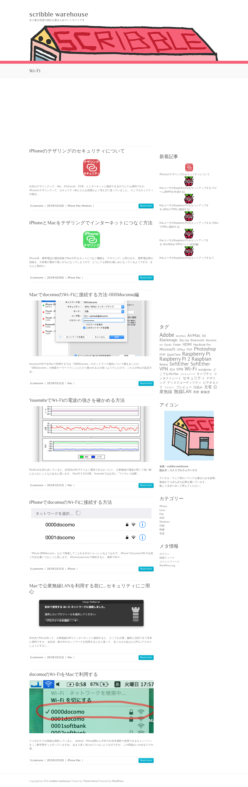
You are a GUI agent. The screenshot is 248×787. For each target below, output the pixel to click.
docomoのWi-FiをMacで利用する (63, 674)
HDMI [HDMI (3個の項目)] (187, 344)
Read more (146, 205)
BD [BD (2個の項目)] (204, 336)
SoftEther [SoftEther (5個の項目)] (179, 364)
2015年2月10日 (55, 760)
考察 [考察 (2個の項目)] (196, 392)
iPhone (71, 205)
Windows (87, 205)
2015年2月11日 (55, 657)
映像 (161, 529)
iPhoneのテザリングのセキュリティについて (77, 150)
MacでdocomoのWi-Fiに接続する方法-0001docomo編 (84, 294)
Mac (78, 205)
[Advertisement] (124, 107)
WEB (161, 518)
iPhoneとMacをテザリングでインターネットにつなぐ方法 (90, 222)
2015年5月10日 (55, 205)
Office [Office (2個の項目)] (181, 349)
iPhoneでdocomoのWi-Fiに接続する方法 (70, 502)
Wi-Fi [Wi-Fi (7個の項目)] (191, 368)
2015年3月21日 (55, 383)
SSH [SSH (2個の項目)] (172, 369)
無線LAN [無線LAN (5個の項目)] (182, 391)
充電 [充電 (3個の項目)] (208, 386)
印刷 (161, 525)
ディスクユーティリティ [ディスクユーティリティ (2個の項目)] (184, 382)
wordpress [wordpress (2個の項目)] (205, 369)
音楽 (161, 533)
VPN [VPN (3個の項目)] (179, 369)
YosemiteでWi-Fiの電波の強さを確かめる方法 (77, 400)
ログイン (164, 553)
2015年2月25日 (55, 485)
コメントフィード (169, 561)
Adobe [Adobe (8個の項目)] (166, 334)
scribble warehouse (58, 14)
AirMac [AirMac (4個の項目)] (194, 335)
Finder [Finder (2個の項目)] (177, 344)
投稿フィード (167, 557)
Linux (162, 510)
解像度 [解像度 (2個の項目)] (205, 392)
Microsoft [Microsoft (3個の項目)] (167, 349)
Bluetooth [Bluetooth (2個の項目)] (197, 340)
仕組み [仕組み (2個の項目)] (198, 387)
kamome (38, 205)
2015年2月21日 (55, 568)
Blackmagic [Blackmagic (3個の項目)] (168, 339)
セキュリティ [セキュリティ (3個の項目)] (194, 377)
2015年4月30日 (55, 277)
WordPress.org (167, 565)
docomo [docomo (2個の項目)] (211, 340)
